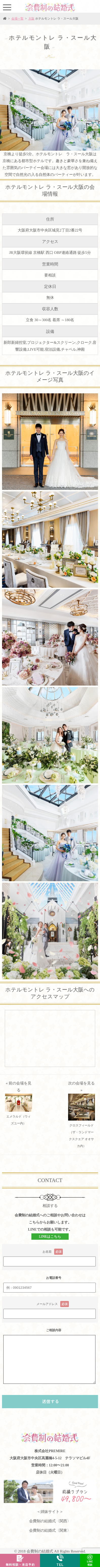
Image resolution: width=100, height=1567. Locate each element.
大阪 (31, 18)
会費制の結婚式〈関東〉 (50, 1530)
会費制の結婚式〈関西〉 (50, 1521)
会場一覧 (17, 18)
